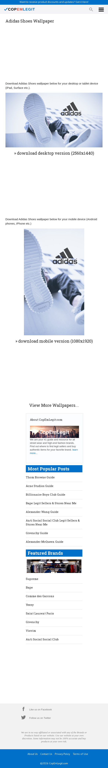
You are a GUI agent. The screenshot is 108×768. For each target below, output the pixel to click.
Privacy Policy (62, 754)
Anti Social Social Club (42, 639)
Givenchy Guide (37, 533)
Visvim (31, 630)
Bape (29, 587)
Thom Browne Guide (40, 477)
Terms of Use (80, 754)
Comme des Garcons (40, 596)
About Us (33, 754)
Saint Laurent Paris (40, 613)
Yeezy (30, 605)
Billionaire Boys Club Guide (45, 494)
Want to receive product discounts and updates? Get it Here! (54, 2)
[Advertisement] (54, 52)
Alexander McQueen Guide (44, 541)
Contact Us (46, 754)
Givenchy (32, 622)
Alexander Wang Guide (42, 512)
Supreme (32, 579)
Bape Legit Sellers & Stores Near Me (51, 503)
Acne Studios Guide (39, 486)
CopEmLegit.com (58, 763)
